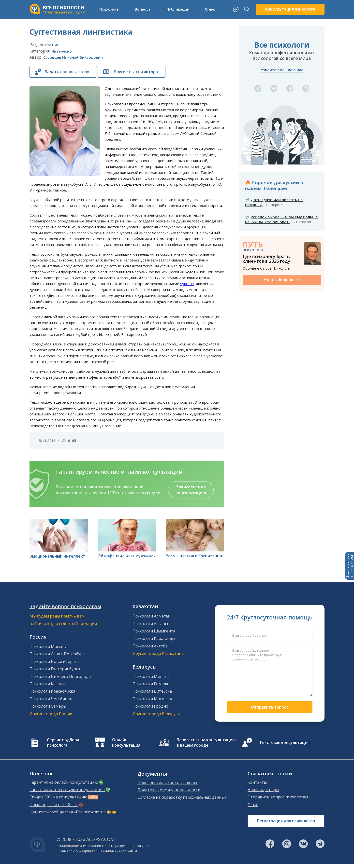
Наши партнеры (263, 789)
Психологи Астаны (150, 623)
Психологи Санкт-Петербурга (58, 654)
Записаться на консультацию (191, 489)
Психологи (109, 9)
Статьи (51, 44)
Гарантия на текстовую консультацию (67, 789)
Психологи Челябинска (52, 698)
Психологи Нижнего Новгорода (60, 676)
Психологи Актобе (150, 646)
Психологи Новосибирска (54, 661)
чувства (187, 283)
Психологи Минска (151, 676)
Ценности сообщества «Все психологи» (67, 812)
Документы (152, 774)
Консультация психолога (290, 9)
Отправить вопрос (269, 707)
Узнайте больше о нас (282, 69)
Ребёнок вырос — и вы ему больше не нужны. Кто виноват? (281, 219)
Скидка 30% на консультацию (58, 797)
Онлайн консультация (126, 742)
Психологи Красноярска (52, 691)
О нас (210, 9)
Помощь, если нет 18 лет (54, 804)
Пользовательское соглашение (167, 782)
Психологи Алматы (151, 616)
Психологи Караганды (154, 638)
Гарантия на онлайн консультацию (64, 782)
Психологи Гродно (150, 706)
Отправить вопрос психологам (278, 797)
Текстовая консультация (284, 742)
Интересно (61, 51)
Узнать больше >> (282, 279)
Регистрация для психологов (286, 820)
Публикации (178, 9)
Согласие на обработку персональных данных (181, 797)
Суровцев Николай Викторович (73, 57)
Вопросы (143, 9)
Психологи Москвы (48, 646)
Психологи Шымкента (154, 631)
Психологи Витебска (152, 691)
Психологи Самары (48, 706)
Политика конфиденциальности (168, 790)
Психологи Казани (47, 683)
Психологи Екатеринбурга (55, 669)
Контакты (257, 782)
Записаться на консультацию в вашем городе (206, 742)
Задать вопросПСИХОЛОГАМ (349, 566)
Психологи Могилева (153, 698)
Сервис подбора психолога (63, 742)
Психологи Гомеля (150, 683)
